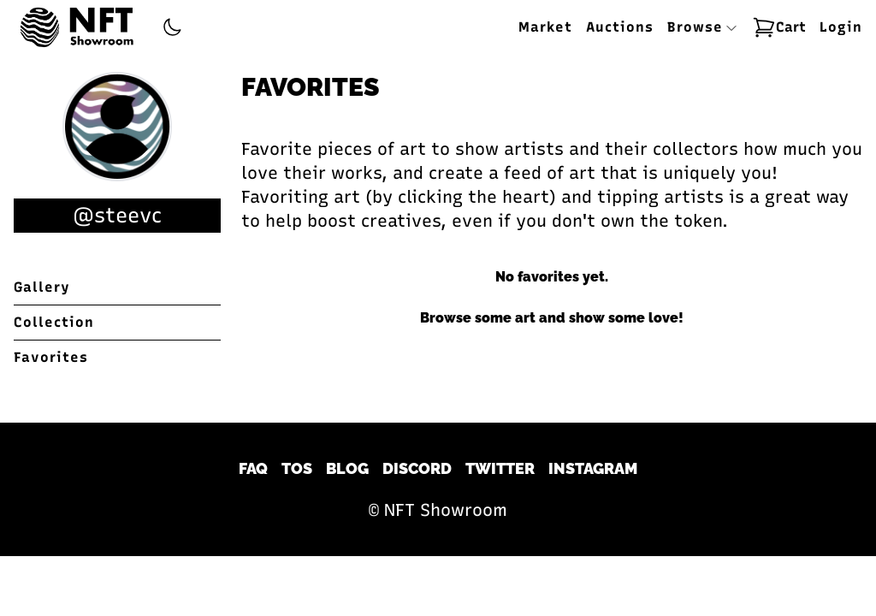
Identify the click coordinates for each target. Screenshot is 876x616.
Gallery (42, 287)
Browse (702, 27)
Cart (779, 27)
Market (545, 27)
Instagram (592, 468)
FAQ (253, 468)
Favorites (51, 357)
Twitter (500, 468)
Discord (417, 468)
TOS (296, 468)
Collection (54, 322)
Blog (347, 468)
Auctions (620, 27)
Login (841, 27)
